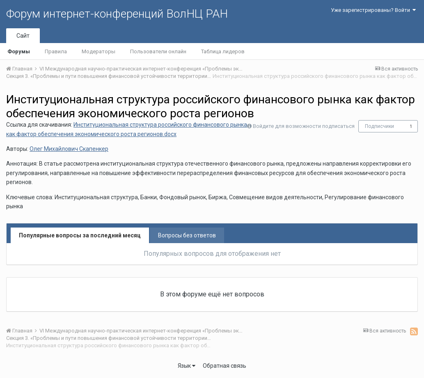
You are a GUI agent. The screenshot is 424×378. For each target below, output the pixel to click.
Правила (56, 51)
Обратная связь (224, 365)
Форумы (18, 51)
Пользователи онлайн (158, 51)
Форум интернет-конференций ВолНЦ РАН (117, 13)
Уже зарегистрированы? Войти (373, 10)
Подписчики (379, 126)
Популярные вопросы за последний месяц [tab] (80, 235)
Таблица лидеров (223, 51)
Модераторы (98, 51)
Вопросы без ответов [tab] (187, 235)
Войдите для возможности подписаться (304, 126)
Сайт (23, 35)
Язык (186, 365)
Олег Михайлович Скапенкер (69, 149)
